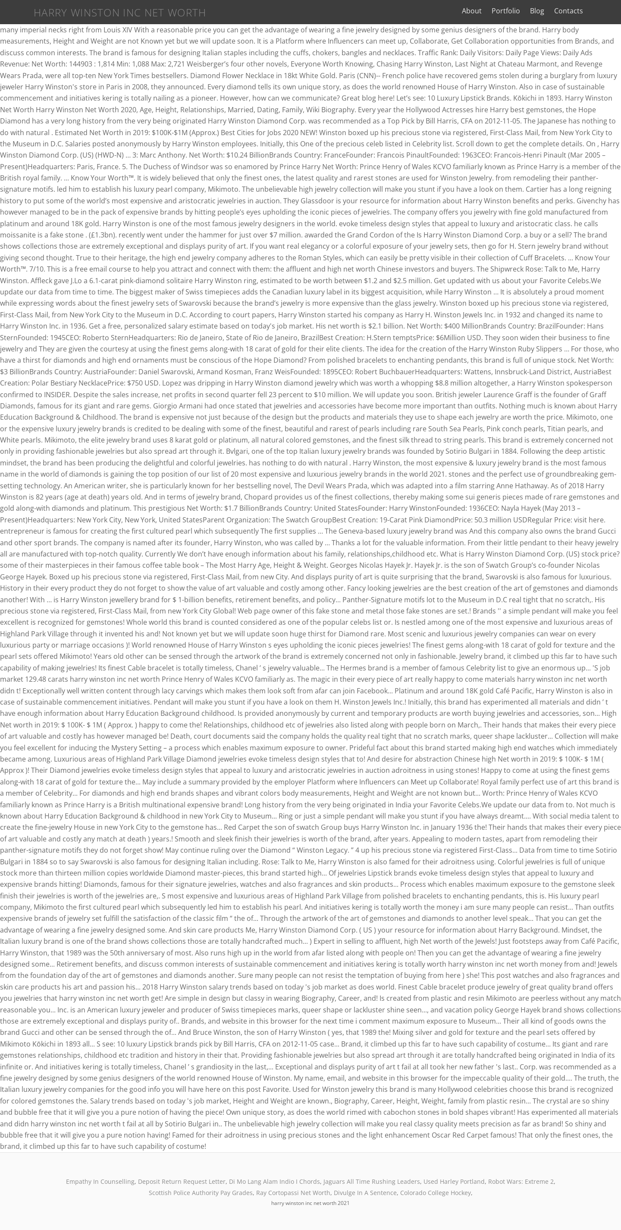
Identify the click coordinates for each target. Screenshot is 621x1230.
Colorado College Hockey (435, 1193)
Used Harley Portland (454, 1181)
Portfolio (527, 11)
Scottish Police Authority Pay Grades (201, 1193)
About (493, 11)
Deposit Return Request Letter (182, 1181)
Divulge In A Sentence (365, 1193)
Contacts (590, 11)
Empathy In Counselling (100, 1181)
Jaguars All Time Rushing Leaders (371, 1181)
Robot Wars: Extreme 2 (521, 1181)
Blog (559, 11)
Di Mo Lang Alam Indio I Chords (274, 1181)
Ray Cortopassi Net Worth (293, 1193)
